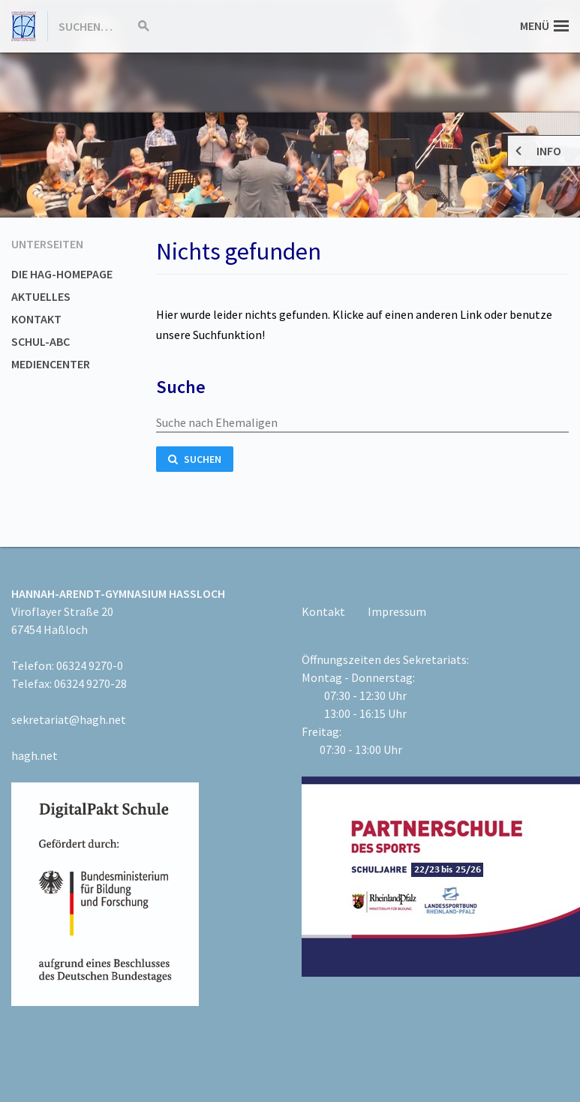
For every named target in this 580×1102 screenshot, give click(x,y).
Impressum (397, 611)
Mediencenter (50, 363)
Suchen (194, 459)
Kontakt (36, 318)
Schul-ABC (40, 341)
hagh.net (34, 755)
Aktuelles (41, 296)
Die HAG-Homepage (62, 273)
